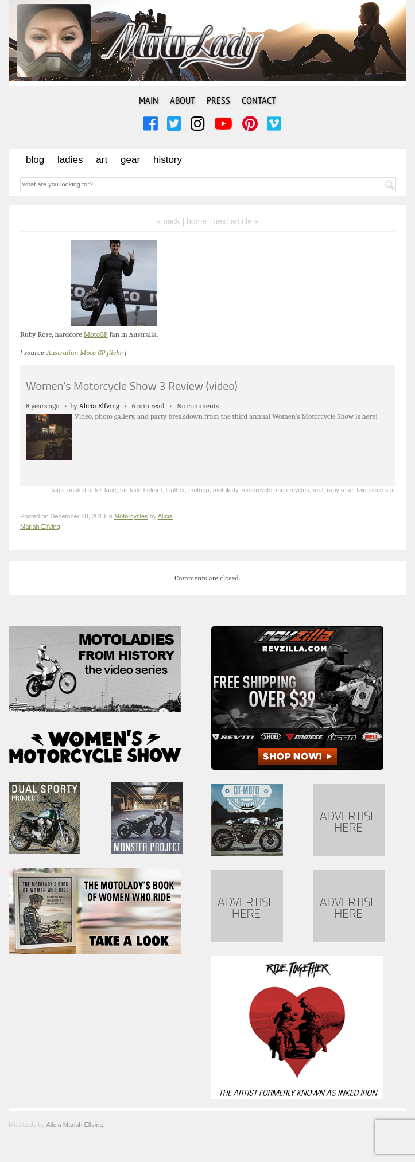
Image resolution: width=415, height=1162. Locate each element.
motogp (199, 489)
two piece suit (375, 489)
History (167, 159)
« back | (171, 221)
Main (148, 100)
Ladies (70, 159)
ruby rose (340, 489)
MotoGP (96, 334)
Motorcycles (131, 516)
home (197, 221)
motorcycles (292, 489)
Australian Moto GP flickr (84, 352)
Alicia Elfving (99, 405)
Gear (130, 159)
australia (79, 489)
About (182, 100)
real (318, 489)
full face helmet (141, 489)
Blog (35, 159)
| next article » (234, 221)
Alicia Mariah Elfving (74, 1124)
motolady (225, 489)
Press (218, 100)
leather (175, 489)
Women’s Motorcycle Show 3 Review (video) (132, 386)
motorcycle (257, 489)
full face (106, 489)
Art (101, 159)
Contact (259, 100)
